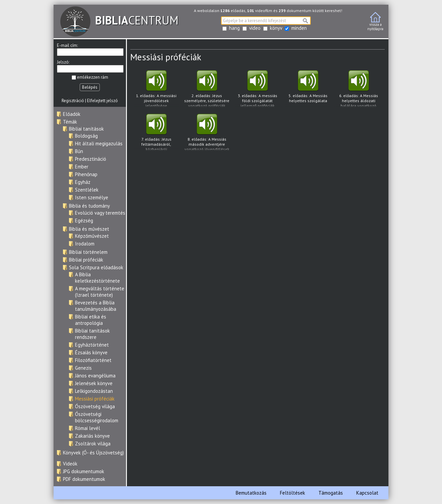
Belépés (89, 87)
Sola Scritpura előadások (96, 267)
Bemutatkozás (251, 493)
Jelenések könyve (94, 383)
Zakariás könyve (92, 436)
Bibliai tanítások (86, 129)
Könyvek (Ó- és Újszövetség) (93, 452)
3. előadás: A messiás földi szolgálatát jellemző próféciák (257, 89)
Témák (70, 122)
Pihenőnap (86, 174)
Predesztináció (90, 159)
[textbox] (266, 20)
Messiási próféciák (95, 398)
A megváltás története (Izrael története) (99, 291)
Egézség (84, 220)
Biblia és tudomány (89, 206)
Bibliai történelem (88, 252)
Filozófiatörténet (93, 360)
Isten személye (91, 197)
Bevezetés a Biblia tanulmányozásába (95, 305)
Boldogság (86, 136)
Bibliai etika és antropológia (90, 319)
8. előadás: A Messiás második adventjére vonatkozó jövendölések (206, 132)
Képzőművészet (92, 236)
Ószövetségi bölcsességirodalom (96, 417)
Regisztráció (73, 100)
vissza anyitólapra (375, 21)
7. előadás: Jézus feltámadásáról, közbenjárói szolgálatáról (156, 132)
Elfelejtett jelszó (102, 100)
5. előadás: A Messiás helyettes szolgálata (307, 88)
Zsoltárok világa (92, 443)
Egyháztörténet (92, 345)
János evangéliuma (95, 375)
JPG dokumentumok (83, 471)
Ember (81, 166)
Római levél (87, 428)
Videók (70, 463)
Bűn (79, 151)
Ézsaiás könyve (91, 352)
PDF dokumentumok (84, 479)
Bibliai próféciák (86, 260)
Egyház (82, 182)
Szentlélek (86, 190)
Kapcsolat (367, 493)
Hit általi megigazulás (99, 143)
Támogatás (330, 493)
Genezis (83, 368)
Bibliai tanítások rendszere (92, 334)
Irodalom (84, 243)
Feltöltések (292, 493)
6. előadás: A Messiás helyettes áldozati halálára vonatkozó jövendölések (358, 89)
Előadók (71, 114)
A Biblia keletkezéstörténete (97, 277)
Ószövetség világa (95, 406)
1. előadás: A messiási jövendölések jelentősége (156, 89)
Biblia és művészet (89, 229)
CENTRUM (119, 20)
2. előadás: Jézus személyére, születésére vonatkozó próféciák (206, 89)
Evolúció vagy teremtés (100, 213)
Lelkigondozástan (94, 391)
